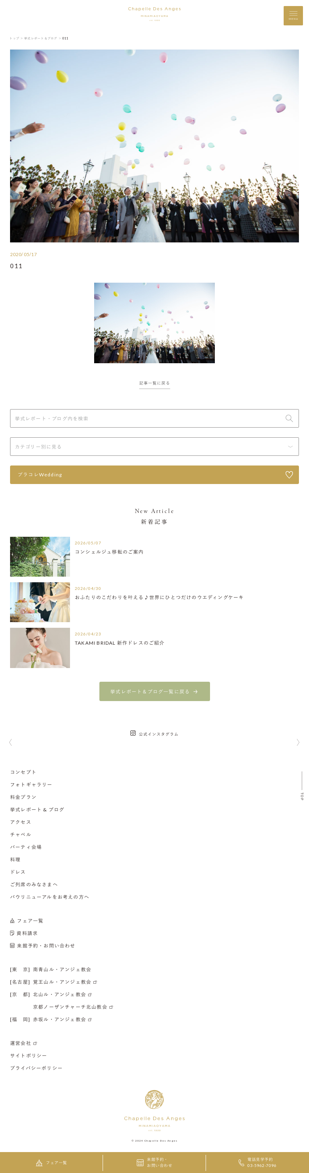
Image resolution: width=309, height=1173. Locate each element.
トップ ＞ (16, 38)
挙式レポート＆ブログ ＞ (43, 38)
